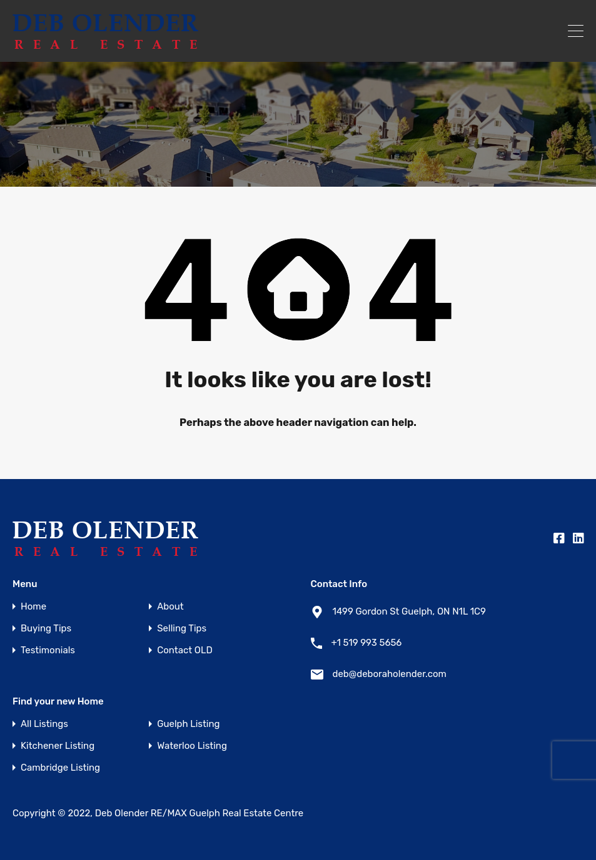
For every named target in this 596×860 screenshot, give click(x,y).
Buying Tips (46, 628)
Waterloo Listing (192, 746)
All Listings (44, 724)
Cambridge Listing (60, 768)
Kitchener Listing (57, 746)
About (170, 606)
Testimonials (48, 650)
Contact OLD (184, 650)
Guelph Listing (188, 724)
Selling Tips (181, 628)
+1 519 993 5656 (366, 642)
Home (33, 606)
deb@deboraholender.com (390, 674)
